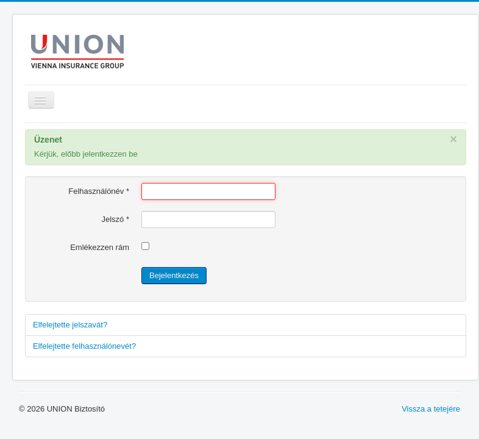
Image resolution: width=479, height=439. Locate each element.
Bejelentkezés (174, 275)
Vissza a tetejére (431, 408)
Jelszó (115, 219)
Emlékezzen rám (99, 247)
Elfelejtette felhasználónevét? (84, 346)
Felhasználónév (98, 191)
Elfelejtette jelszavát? (70, 324)
